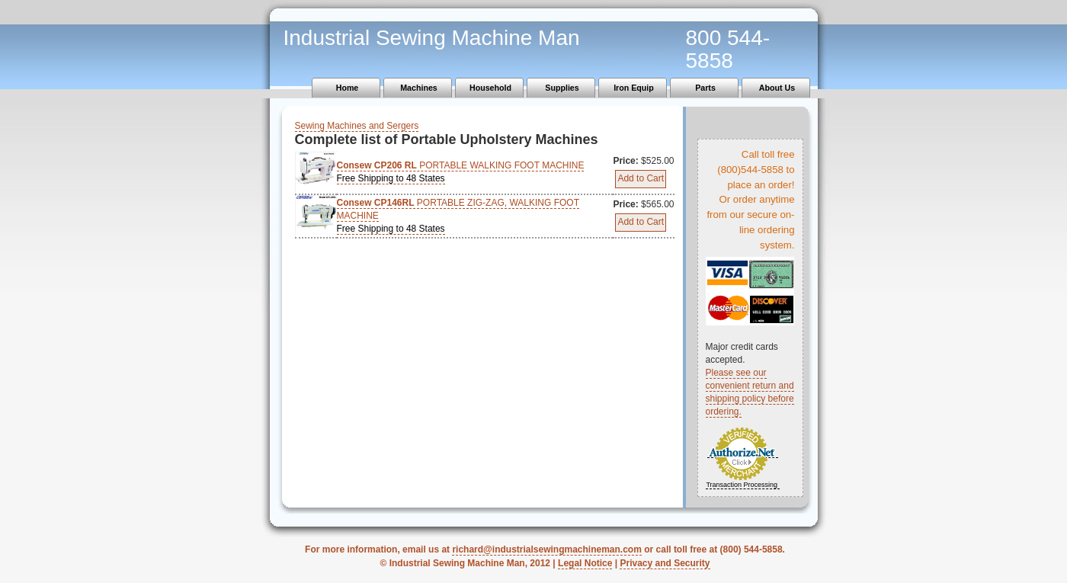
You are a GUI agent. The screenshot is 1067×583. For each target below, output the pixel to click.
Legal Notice (585, 563)
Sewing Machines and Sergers (357, 125)
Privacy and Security (665, 563)
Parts (705, 87)
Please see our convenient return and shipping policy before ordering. (750, 392)
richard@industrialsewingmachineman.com (546, 549)
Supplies (561, 87)
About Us (777, 87)
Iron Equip (634, 87)
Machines (418, 87)
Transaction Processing (741, 485)
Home (347, 87)
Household (490, 87)
